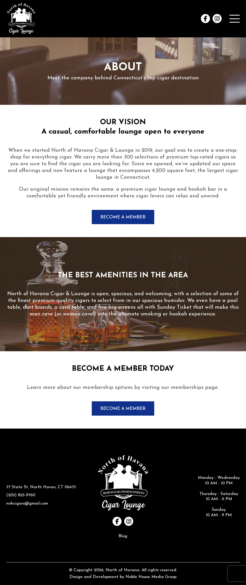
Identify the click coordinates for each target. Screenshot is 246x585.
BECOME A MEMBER (123, 217)
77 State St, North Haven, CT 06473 (41, 487)
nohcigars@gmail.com (27, 503)
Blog (122, 536)
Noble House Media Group (151, 577)
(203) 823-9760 (20, 495)
